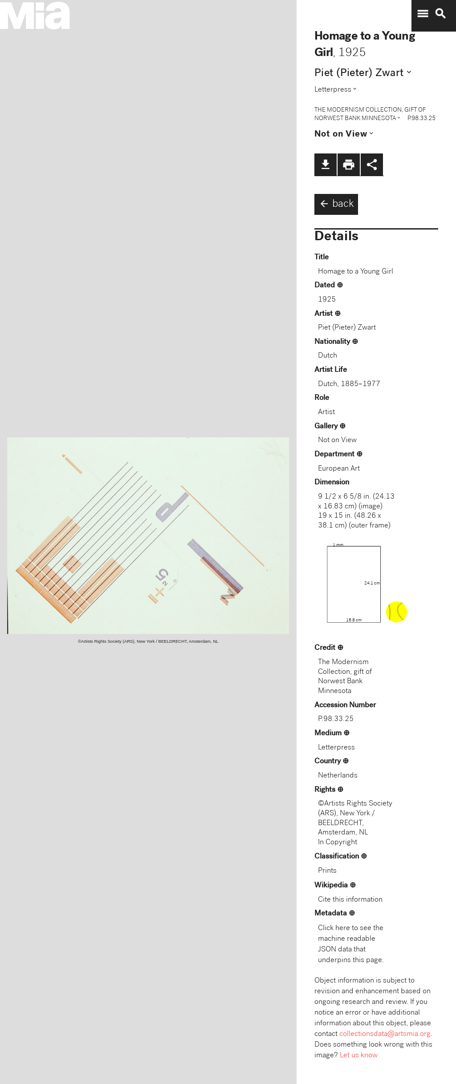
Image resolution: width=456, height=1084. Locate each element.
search (440, 13)
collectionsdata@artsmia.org (385, 1034)
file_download (325, 164)
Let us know (359, 1056)
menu (422, 13)
